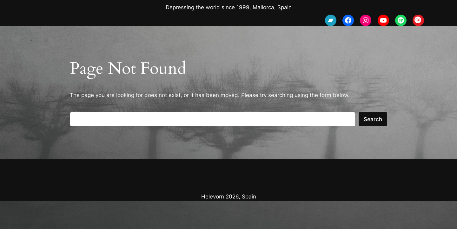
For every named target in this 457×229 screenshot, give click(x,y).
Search (373, 119)
